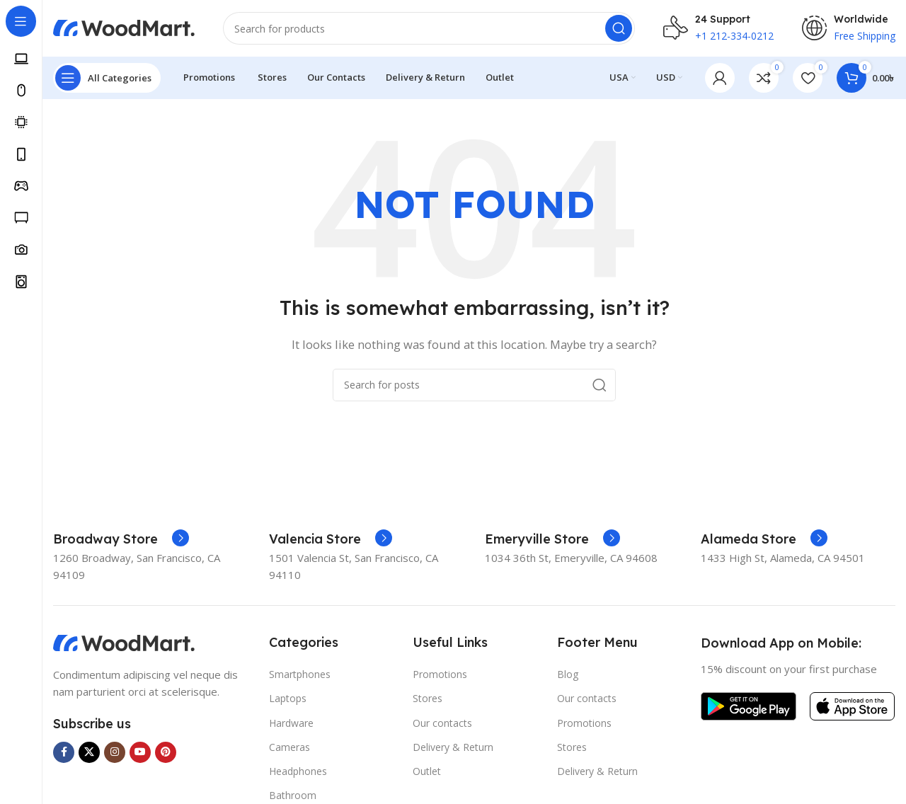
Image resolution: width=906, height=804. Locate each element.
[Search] (429, 28)
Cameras (289, 747)
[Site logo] (124, 27)
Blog (567, 674)
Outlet (427, 771)
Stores (427, 698)
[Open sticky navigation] (107, 78)
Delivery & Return (453, 747)
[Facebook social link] (63, 752)
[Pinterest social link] (165, 752)
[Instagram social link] (114, 752)
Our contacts (442, 723)
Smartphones (300, 674)
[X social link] (89, 752)
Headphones (298, 771)
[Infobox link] (121, 539)
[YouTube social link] (140, 752)
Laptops (287, 698)
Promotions (440, 674)
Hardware (291, 723)
